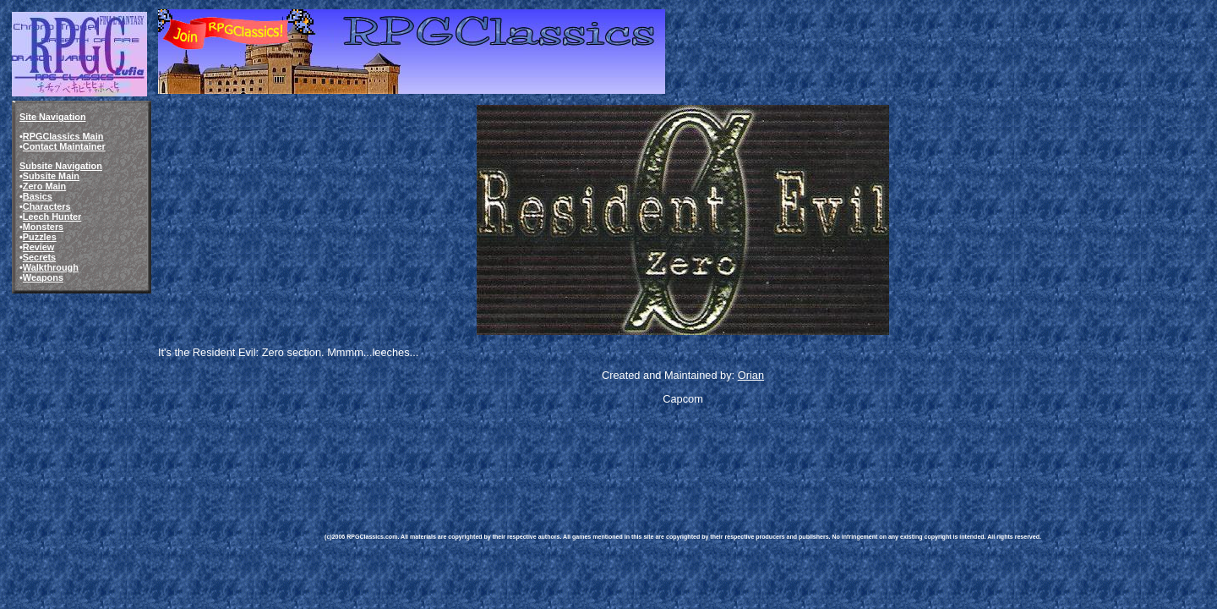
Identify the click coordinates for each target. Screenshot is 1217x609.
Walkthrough (51, 267)
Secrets (39, 257)
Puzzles (40, 237)
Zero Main (44, 186)
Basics (37, 196)
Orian (751, 375)
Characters (47, 206)
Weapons (43, 277)
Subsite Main (51, 176)
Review (38, 247)
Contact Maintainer (64, 146)
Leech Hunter (52, 216)
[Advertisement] (632, 457)
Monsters (43, 227)
